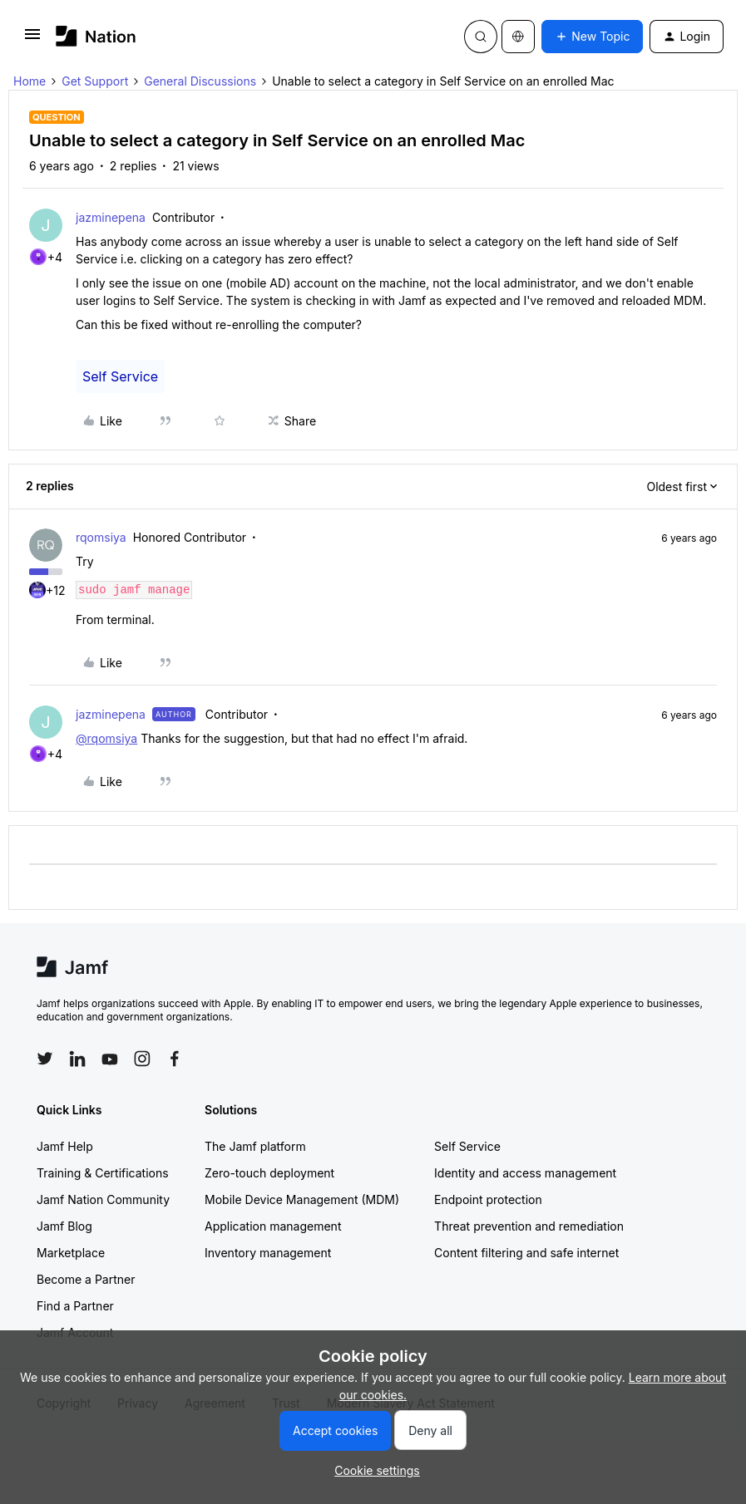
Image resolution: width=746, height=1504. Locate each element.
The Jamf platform (255, 1255)
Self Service (120, 376)
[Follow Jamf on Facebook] (174, 1167)
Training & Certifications (103, 1282)
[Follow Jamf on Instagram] (142, 1167)
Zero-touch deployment (269, 1282)
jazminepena (111, 217)
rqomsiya (101, 537)
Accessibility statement (482, 997)
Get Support (95, 81)
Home (29, 81)
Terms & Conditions (253, 997)
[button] (32, 39)
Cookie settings (363, 997)
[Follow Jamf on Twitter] (45, 1167)
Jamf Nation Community (103, 1308)
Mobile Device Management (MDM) (302, 1308)
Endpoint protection (488, 1308)
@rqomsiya (106, 738)
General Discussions (200, 81)
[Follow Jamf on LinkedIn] (77, 1167)
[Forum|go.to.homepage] (96, 36)
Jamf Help (65, 1255)
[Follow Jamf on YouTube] (109, 1167)
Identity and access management (525, 1282)
